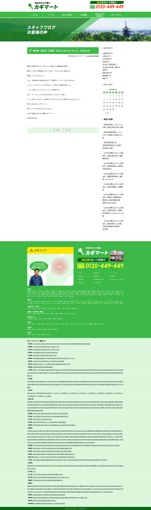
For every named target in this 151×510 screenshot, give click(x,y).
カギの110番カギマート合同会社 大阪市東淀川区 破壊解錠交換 (113, 155)
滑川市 (42, 416)
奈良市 (34, 451)
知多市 (77, 439)
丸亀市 (48, 477)
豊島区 (67, 381)
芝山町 (92, 372)
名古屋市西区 (105, 430)
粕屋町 (64, 491)
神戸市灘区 (44, 465)
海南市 (64, 456)
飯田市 (74, 425)
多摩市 (82, 384)
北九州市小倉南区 (89, 485)
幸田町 (100, 439)
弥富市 (82, 442)
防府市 (53, 474)
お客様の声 (106, 53)
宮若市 (48, 491)
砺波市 (58, 416)
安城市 (109, 436)
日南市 (54, 500)
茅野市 (66, 425)
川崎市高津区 (85, 404)
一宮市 (120, 439)
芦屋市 (117, 465)
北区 (56, 381)
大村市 (43, 494)
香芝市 (52, 451)
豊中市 (60, 459)
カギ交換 (89, 56)
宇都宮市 (35, 364)
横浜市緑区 (48, 404)
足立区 (29, 381)
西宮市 (110, 465)
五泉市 (46, 413)
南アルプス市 (47, 422)
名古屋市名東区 (59, 433)
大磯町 (102, 407)
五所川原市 (40, 346)
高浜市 (45, 439)
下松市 (61, 474)
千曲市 (46, 425)
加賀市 (46, 419)
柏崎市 (42, 413)
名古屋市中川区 (73, 430)
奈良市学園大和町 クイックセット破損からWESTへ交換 (112, 134)
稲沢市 (40, 442)
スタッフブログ (114, 272)
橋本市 (36, 456)
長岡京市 (50, 454)
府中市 (75, 384)
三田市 (98, 465)
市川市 (38, 369)
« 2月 (107, 112)
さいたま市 (54, 393)
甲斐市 (38, 422)
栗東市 (62, 448)
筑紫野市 (62, 488)
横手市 (50, 352)
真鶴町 (36, 410)
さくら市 (45, 364)
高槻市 (43, 459)
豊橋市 (34, 439)
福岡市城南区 (70, 485)
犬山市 (32, 442)
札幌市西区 (80, 343)
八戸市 (57, 346)
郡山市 (58, 358)
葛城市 (66, 451)
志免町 (60, 491)
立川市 (95, 384)
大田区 (105, 381)
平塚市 (59, 407)
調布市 (121, 381)
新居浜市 (54, 480)
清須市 (53, 442)
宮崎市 (46, 500)
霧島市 (39, 503)
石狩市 (38, 343)
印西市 (82, 372)
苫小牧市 (59, 343)
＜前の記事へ (56, 130)
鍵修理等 (106, 75)
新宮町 (98, 491)
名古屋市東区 (57, 436)
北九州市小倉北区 (98, 485)
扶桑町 (70, 442)
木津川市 (72, 454)
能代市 (38, 352)
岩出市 (51, 456)
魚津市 (46, 416)
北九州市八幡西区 (79, 485)
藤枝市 (94, 445)
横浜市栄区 (87, 401)
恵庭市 (51, 343)
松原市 (72, 459)
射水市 (50, 416)
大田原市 (40, 364)
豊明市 (42, 439)
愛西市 (78, 442)
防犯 (104, 78)
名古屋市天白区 (41, 436)
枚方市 (34, 459)
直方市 (103, 488)
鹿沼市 (49, 364)
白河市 (67, 358)
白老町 (67, 343)
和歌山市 (55, 456)
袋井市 (118, 445)
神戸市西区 (86, 465)
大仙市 (46, 352)
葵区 (87, 445)
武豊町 (112, 439)
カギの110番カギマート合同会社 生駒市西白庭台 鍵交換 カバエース (113, 176)
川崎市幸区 (72, 404)
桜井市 (62, 451)
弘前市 (48, 346)
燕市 (62, 413)
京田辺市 (67, 454)
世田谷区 (113, 381)
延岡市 (34, 500)
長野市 (38, 425)
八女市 (92, 488)
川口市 (34, 393)
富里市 (41, 372)
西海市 (39, 494)
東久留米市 (47, 384)
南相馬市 (43, 358)
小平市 (62, 384)
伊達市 (63, 343)
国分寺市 (67, 384)
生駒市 (38, 451)
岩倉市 (49, 442)
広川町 (107, 491)
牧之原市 (106, 445)
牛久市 (50, 361)
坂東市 (46, 361)
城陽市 (62, 454)
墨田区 (44, 381)
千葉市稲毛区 (66, 369)
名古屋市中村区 (42, 433)
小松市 (42, 419)
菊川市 (110, 445)
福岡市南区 (36, 485)
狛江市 (117, 381)
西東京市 (38, 384)
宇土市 (78, 497)
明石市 (34, 468)
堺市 (85, 459)
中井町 (109, 407)
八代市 (85, 497)
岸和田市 (89, 459)
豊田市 (53, 439)
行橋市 (88, 488)
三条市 (58, 413)
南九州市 (59, 503)
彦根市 (38, 448)
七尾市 (34, 419)
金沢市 (38, 419)
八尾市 (68, 459)
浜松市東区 (56, 445)
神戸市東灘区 (92, 465)
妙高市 (55, 413)
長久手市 (61, 439)
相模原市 (35, 407)
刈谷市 (38, 439)
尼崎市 (121, 465)
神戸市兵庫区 (57, 465)
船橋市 (34, 369)
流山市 (103, 369)
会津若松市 (53, 358)
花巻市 (46, 349)
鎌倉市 (118, 404)
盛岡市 (38, 349)
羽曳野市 (76, 459)
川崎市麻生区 (107, 404)
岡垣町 (75, 491)
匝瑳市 (104, 372)
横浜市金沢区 (65, 401)
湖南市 (66, 448)
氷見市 (34, 416)
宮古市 (42, 349)
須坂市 (42, 425)
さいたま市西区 (99, 393)
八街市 (115, 369)
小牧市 (36, 442)
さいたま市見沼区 (71, 393)
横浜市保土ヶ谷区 (40, 404)
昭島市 (109, 384)
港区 (83, 381)
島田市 (97, 445)
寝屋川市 (39, 459)
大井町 (113, 407)
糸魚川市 (50, 413)
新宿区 (71, 381)
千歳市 (55, 343)
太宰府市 (84, 488)
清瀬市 (42, 384)
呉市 (34, 471)
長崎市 (58, 494)
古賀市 (100, 488)
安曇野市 (54, 425)
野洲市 (50, 448)
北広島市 (43, 343)
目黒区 (97, 381)
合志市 (70, 497)
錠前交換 (95, 56)
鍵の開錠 (81, 279)
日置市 (43, 503)
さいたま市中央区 (116, 393)
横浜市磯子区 (52, 401)
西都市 (42, 500)
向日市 (46, 454)
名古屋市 (29, 430)
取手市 (54, 361)
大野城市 (75, 488)
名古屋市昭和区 (56, 430)
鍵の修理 (81, 282)
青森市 (44, 346)
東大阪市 (64, 459)
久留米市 (45, 488)
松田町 (117, 407)
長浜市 (34, 448)
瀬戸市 (65, 439)
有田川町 (72, 456)
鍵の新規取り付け (99, 279)
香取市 (116, 372)
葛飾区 (32, 381)
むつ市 (34, 346)
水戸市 (38, 361)
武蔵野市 (33, 384)
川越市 (49, 393)
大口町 (66, 442)
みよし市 (113, 436)
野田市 (107, 369)
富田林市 (81, 459)
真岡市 (57, 364)
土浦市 (34, 361)
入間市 (37, 393)
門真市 (105, 459)
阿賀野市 (65, 413)
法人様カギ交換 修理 (110, 67)
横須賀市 (113, 404)
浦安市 (54, 372)
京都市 (34, 454)
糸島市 (67, 488)
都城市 (50, 500)
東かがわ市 (66, 477)
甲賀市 (70, 448)
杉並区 (108, 381)
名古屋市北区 (33, 436)
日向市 (38, 500)
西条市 (50, 480)
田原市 (92, 439)
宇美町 (68, 491)
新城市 (88, 439)
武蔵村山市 (104, 384)
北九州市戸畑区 (38, 488)
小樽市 (47, 343)
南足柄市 (86, 407)
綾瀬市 (55, 407)
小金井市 (53, 384)
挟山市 (45, 393)
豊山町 (63, 442)
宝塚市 (106, 465)
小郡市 (96, 488)
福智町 (94, 491)
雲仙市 (51, 494)
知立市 (105, 436)
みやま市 (35, 491)
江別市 (34, 343)
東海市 (69, 439)
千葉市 (118, 369)
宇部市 (49, 474)
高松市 (56, 477)
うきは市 (43, 491)
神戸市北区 (38, 465)
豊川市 (30, 439)
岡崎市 (101, 436)
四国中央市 (60, 480)
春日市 (58, 488)
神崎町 (112, 372)
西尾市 (118, 436)
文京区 (59, 381)
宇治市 (55, 454)
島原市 (55, 494)
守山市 (46, 448)
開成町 (29, 410)
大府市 (73, 439)
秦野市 (72, 407)
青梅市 (29, 387)
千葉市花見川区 (58, 369)
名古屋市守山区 (91, 433)
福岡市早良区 (50, 485)
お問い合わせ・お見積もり (117, 279)
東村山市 (58, 384)
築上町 (111, 491)
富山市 (66, 416)
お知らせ (106, 56)
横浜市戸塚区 (101, 401)
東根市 (43, 355)
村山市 (34, 355)
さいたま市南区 (47, 396)
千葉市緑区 (95, 369)
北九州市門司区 (107, 485)
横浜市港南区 (73, 401)
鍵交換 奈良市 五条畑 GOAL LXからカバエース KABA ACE (61, 50)
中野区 (90, 381)
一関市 (57, 349)
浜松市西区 (63, 445)
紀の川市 (46, 456)
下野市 (68, 364)
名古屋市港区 (75, 433)
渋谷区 (93, 381)
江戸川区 (48, 381)
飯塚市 (49, 488)
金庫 (104, 70)
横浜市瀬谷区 (93, 401)
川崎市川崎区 (65, 404)
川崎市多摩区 (100, 404)
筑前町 (87, 491)
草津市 (58, 448)
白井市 (70, 372)
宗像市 (71, 488)
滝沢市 (34, 349)
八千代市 (49, 372)
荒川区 (36, 381)
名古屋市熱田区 (89, 430)
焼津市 (101, 445)
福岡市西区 (57, 485)
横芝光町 (100, 372)
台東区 (40, 381)
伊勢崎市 (46, 366)
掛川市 (114, 445)
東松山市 (29, 393)
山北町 (121, 407)
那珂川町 (56, 491)
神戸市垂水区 (79, 465)
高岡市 (38, 416)
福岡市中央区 (63, 485)
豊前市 (51, 491)
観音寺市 (35, 477)
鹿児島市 (48, 503)
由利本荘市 (55, 352)
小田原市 (81, 407)
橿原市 (70, 451)
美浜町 (116, 439)
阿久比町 (108, 439)
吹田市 (52, 459)
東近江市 (54, 448)
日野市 (99, 384)
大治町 (89, 442)
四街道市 (51, 369)
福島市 (38, 358)
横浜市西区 (33, 404)
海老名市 (47, 407)
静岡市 (80, 445)
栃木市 (65, 364)
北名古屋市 (58, 442)
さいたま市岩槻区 (62, 393)
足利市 (61, 364)
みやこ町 (103, 491)
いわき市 (71, 358)
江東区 (53, 381)
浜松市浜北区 (49, 445)
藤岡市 (51, 366)
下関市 (38, 474)
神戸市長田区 (65, 465)
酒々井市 (37, 372)
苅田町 (72, 491)
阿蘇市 (66, 497)
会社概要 (112, 276)
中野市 (34, 425)
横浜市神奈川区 (31, 401)
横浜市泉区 (59, 401)
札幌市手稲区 (86, 343)
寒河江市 (39, 355)
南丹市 (38, 454)
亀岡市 (42, 454)
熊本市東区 (55, 497)
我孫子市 (77, 372)
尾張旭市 (44, 442)
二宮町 (106, 407)
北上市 (50, 349)
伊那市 (70, 425)
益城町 (74, 497)
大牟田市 (54, 488)
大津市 (42, 448)
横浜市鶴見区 (115, 401)
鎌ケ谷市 (66, 372)
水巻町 (83, 491)
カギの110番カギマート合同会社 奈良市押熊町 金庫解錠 (113, 186)
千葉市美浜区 (73, 369)
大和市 (43, 407)
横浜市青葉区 (45, 401)
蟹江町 (93, 442)
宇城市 (81, 497)
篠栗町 (79, 491)
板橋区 (63, 381)
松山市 (42, 480)
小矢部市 (54, 416)
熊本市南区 (61, 497)
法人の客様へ (97, 282)
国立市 (71, 384)
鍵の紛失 (96, 276)
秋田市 (42, 352)
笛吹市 (53, 422)
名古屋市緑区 (106, 433)
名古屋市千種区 (34, 433)
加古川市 (29, 468)
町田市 (86, 384)
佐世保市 (35, 494)
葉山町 (90, 407)
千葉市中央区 (88, 369)
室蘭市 (75, 343)
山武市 (96, 372)
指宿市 (63, 503)
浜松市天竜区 (36, 445)
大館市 (34, 352)
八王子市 (121, 384)
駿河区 (90, 445)
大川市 (39, 491)
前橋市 (38, 366)
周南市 (57, 474)
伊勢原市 (76, 407)
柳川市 (79, 488)
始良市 (36, 503)
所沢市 (41, 393)
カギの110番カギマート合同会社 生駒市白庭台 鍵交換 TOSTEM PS (113, 165)
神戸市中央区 (50, 465)
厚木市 (39, 407)
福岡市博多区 (42, 485)
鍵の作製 (96, 272)
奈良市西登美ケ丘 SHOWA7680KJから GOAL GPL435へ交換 (112, 145)
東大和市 (91, 384)
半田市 (81, 439)
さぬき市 (60, 477)
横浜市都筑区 (108, 401)
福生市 (116, 384)
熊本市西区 (42, 497)
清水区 (83, 445)
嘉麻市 (30, 491)
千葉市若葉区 (80, 369)
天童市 (47, 355)
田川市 (115, 488)
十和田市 (52, 346)
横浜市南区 (54, 404)
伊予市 (34, 480)
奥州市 (54, 349)
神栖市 (62, 361)
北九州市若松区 (116, 485)
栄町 (85, 372)
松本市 (62, 425)
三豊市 (39, 477)
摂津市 (97, 459)
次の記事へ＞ (69, 130)
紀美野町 (60, 456)
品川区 (101, 381)
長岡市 (34, 413)
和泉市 (93, 459)
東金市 (111, 369)
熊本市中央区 (48, 497)
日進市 (57, 439)
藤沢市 (63, 407)
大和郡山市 (43, 451)
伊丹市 (113, 465)
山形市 (51, 355)
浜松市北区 (43, 445)
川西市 (102, 465)
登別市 (71, 343)
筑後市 (119, 488)
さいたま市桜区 (38, 396)
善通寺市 (44, 477)
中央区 (79, 381)
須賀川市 (62, 358)
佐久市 (58, 425)
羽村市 (113, 384)
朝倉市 (107, 488)
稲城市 (79, 384)
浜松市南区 (75, 445)
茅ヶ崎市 (67, 407)
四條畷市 (48, 459)
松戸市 (99, 369)
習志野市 (43, 369)
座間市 (51, 407)
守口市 (101, 459)
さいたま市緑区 (107, 393)
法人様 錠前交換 (109, 64)
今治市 (46, 480)
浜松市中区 (69, 445)
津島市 (74, 442)
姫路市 (29, 465)
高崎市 (34, 366)
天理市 (48, 451)
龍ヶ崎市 (58, 361)
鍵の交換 (81, 276)
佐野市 (53, 364)
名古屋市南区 (88, 436)
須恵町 (91, 491)
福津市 (111, 488)
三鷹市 (29, 384)
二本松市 (48, 358)
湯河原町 (41, 410)
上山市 (55, 355)
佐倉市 (47, 369)
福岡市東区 (30, 485)
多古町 (108, 372)
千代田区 (75, 381)
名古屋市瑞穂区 (73, 436)
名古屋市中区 (40, 430)
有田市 (68, 456)
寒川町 (98, 407)
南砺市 (62, 416)
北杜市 (34, 422)
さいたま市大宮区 (89, 393)
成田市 (88, 372)
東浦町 (104, 439)
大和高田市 (57, 451)
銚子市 (30, 375)
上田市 (50, 425)
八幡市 (58, 454)
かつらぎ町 (41, 456)
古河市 (42, 361)
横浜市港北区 (80, 401)
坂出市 (52, 477)
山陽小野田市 (44, 474)
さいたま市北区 (80, 393)
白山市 (50, 419)
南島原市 (63, 494)
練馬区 (86, 381)
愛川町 (94, 407)
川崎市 (59, 404)
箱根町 (32, 410)
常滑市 (85, 439)
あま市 (85, 442)
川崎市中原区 (78, 404)
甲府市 (42, 422)
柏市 (74, 372)
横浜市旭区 (38, 401)
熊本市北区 (36, 497)
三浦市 (30, 407)
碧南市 (49, 439)
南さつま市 (53, 503)
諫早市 (47, 494)
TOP (80, 272)
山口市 (34, 474)
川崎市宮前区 (92, 404)
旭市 (119, 372)
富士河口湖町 (59, 422)
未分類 (105, 61)
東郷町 (96, 439)
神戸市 (32, 465)
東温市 (38, 480)
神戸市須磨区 (72, 465)
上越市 (38, 413)
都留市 (64, 422)
